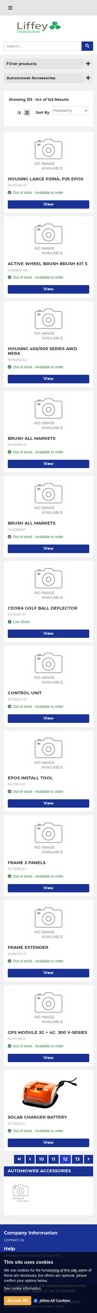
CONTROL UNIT (25, 693)
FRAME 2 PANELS (27, 863)
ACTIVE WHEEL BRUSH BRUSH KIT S (47, 264)
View (48, 204)
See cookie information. (23, 1288)
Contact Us (14, 1240)
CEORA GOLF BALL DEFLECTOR (42, 608)
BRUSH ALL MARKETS (31, 438)
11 (53, 1159)
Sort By (42, 113)
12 (65, 1159)
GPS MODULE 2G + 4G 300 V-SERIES (47, 1032)
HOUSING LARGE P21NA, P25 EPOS (45, 179)
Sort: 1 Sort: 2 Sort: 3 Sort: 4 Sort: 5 (70, 110)
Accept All (17, 1301)
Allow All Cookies (55, 1300)
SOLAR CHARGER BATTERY (37, 1117)
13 (77, 1159)
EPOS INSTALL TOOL (30, 778)
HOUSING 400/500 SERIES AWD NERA (43, 351)
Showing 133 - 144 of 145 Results (39, 100)
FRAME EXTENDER (28, 947)
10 (41, 1159)
